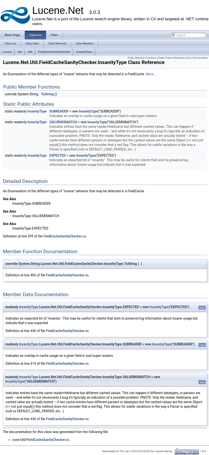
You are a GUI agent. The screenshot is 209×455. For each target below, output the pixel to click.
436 (33, 331)
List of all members (197, 57)
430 (33, 419)
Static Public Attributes (171, 57)
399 (30, 236)
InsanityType (84, 51)
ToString (47, 94)
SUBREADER (58, 111)
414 (33, 363)
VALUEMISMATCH (63, 122)
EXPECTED (57, 155)
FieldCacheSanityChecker (54, 51)
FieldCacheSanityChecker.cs (64, 236)
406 (33, 275)
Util (30, 51)
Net (20, 51)
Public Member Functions (142, 57)
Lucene (7, 51)
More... (151, 74)
